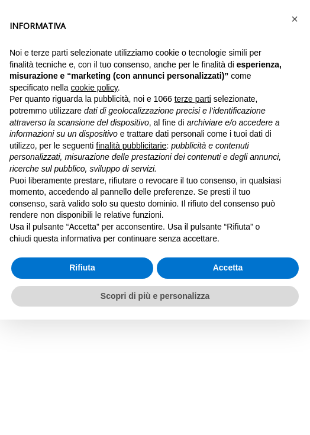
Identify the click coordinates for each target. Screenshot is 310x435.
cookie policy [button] (94, 87)
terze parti (193, 99)
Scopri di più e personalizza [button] (155, 296)
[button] (294, 18)
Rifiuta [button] (82, 267)
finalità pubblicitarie (131, 145)
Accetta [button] (228, 267)
